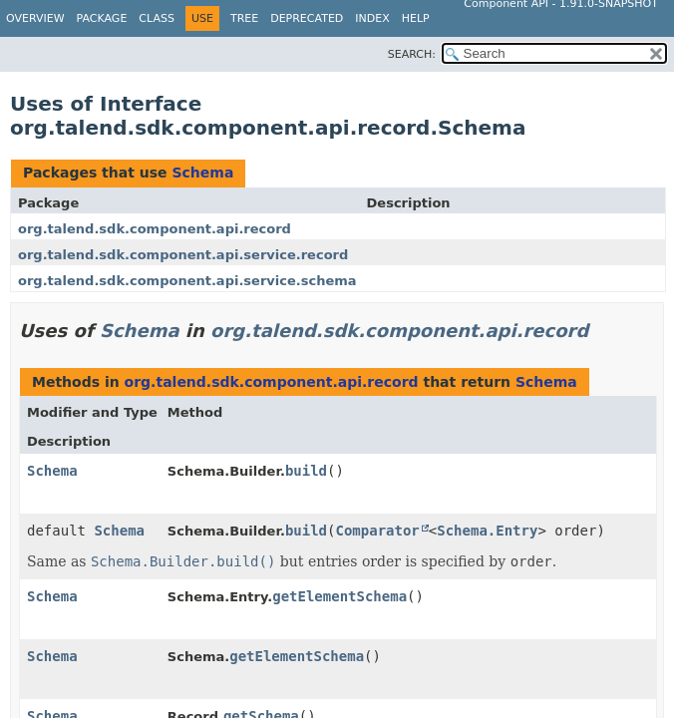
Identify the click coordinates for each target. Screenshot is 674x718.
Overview (35, 18)
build (306, 471)
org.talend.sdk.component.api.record (154, 228)
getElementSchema (339, 596)
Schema (202, 172)
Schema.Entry (487, 530)
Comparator (378, 530)
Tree (244, 18)
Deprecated (306, 18)
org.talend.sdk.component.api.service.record (183, 254)
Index (372, 18)
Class (156, 18)
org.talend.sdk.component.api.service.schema (187, 280)
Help (416, 18)
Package (102, 18)
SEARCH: (412, 54)
